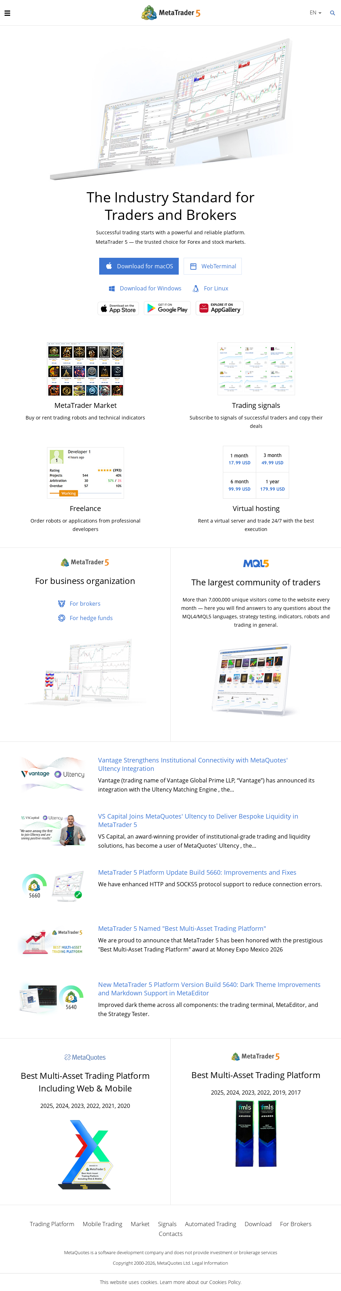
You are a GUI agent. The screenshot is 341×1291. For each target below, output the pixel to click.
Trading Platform (52, 1224)
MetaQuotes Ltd (173, 1263)
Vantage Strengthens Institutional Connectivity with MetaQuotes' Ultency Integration (193, 764)
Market (140, 1224)
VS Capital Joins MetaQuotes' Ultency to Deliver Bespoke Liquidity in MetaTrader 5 (198, 820)
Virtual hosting (256, 508)
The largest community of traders (255, 582)
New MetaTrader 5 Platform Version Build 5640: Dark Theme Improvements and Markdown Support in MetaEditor (209, 988)
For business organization (85, 580)
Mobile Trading (102, 1224)
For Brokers (296, 1224)
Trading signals (256, 405)
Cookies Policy (224, 1282)
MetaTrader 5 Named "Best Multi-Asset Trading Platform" (182, 928)
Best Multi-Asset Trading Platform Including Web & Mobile (85, 1082)
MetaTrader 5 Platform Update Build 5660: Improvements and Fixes (197, 872)
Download (258, 1224)
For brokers (85, 603)
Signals (167, 1224)
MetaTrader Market (85, 405)
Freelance (85, 508)
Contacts (171, 1234)
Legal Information (210, 1263)
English (312, 12)
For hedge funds (91, 618)
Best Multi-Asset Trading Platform (255, 1075)
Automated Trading (210, 1224)
